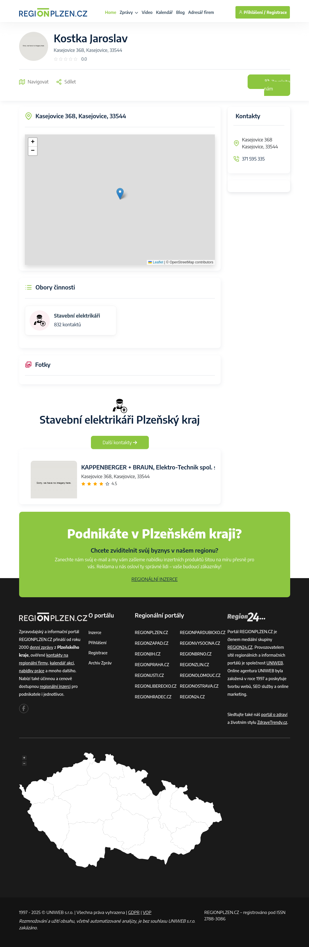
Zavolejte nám (277, 85)
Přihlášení (98, 642)
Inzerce (95, 632)
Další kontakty (120, 442)
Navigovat (34, 82)
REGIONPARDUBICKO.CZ (203, 632)
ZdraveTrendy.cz (272, 722)
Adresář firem (201, 12)
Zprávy (129, 12)
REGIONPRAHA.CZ (152, 664)
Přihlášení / (252, 12)
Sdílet (66, 82)
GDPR (134, 912)
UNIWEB (274, 662)
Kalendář (164, 12)
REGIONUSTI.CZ (149, 675)
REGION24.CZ (192, 696)
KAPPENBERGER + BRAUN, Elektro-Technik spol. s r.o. (153, 467)
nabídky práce (32, 670)
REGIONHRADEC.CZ (153, 696)
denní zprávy (41, 647)
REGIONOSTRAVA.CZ (199, 686)
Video (147, 12)
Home (110, 12)
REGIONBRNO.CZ (196, 653)
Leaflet (155, 262)
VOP (147, 912)
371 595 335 (253, 159)
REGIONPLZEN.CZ (151, 632)
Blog (180, 12)
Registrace (277, 12)
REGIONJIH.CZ (147, 653)
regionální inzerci (55, 686)
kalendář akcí (62, 662)
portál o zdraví (274, 714)
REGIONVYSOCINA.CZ (200, 643)
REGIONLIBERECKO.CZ (155, 686)
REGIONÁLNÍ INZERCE (154, 579)
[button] (120, 194)
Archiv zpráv (100, 662)
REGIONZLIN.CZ (194, 664)
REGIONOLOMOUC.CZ (200, 675)
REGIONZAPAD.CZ (151, 643)
